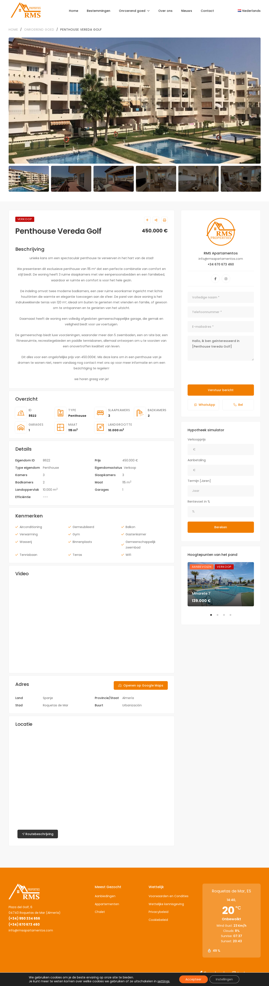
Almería (128, 698)
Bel (238, 405)
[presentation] (220, 372)
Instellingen (224, 979)
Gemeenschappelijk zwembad (140, 545)
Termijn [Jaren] (199, 481)
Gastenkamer (136, 534)
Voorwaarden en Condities (168, 896)
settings (163, 981)
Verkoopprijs (197, 439)
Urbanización (132, 705)
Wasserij (26, 542)
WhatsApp (204, 405)
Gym (76, 534)
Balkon (130, 527)
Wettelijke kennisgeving (166, 904)
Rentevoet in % (199, 501)
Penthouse (77, 416)
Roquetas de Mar (55, 705)
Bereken (220, 527)
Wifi (128, 555)
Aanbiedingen (105, 896)
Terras (77, 555)
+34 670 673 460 (221, 264)
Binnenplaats (82, 542)
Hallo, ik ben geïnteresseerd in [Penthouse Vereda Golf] (221, 348)
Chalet (100, 912)
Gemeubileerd (83, 527)
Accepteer (193, 979)
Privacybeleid (158, 912)
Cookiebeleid (158, 920)
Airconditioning (31, 527)
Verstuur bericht (220, 390)
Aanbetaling (197, 460)
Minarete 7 (201, 593)
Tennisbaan (28, 555)
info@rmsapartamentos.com (31, 930)
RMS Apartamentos (221, 253)
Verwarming (29, 534)
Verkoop (130, 468)
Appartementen (107, 904)
